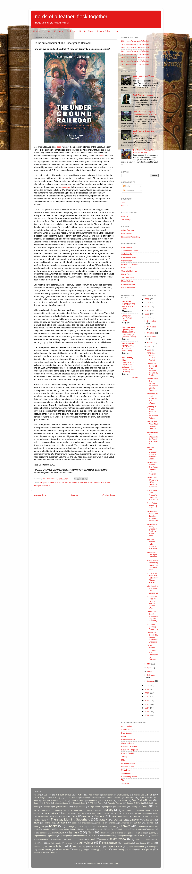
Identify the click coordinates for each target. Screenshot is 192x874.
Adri (80, 794)
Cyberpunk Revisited (50, 800)
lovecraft (71, 839)
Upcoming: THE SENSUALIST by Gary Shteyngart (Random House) (129, 333)
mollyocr (138, 839)
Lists (48, 31)
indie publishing (124, 836)
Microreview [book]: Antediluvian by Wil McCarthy (152, 616)
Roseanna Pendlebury (130, 237)
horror (95, 835)
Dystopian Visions (60, 803)
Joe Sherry (125, 220)
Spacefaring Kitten (129, 777)
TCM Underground (120, 816)
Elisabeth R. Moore (129, 746)
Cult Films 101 (144, 798)
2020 (147, 686)
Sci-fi (74, 816)
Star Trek (86, 816)
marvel (91, 839)
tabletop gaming (80, 850)
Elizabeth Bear (79, 803)
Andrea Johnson (128, 729)
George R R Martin (135, 803)
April (149, 668)
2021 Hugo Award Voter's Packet (135, 51)
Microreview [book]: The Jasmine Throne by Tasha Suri (152, 516)
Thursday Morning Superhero (152, 627)
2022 (147, 314)
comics (125, 826)
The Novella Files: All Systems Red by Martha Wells (152, 602)
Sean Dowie (126, 770)
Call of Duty (55, 798)
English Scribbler (128, 753)
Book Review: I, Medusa (143, 95)
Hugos (107, 807)
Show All (135, 377)
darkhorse (152, 829)
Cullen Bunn (128, 797)
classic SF (100, 827)
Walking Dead (120, 820)
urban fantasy (118, 850)
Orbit (116, 813)
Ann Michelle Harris (129, 251)
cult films (111, 829)
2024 (147, 306)
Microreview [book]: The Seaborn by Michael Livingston (152, 637)
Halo (149, 803)
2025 (147, 303)
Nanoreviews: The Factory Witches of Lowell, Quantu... (152, 384)
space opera (115, 846)
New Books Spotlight (100, 813)
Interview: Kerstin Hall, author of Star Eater (152, 544)
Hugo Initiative (79, 807)
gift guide (141, 833)
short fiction (96, 846)
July (149, 346)
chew (81, 826)
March (150, 671)
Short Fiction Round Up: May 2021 (152, 505)
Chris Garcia (126, 254)
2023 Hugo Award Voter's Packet (135, 48)
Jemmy (124, 757)
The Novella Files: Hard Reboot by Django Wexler (152, 577)
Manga (98, 810)
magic (81, 839)
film (90, 832)
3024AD (37, 795)
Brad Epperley (127, 733)
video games (145, 849)
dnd (51, 833)
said (59, 147)
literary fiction (42, 839)
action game (149, 820)
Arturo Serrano (94, 482)
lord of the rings (59, 839)
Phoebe (126, 813)
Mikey (123, 760)
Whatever (126, 316)
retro (144, 843)
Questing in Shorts (142, 813)
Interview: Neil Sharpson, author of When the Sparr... (152, 453)
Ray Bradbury (43, 816)
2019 (147, 689)
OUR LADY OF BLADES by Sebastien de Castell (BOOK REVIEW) (128, 367)
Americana (82, 482)
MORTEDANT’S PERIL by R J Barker (128, 306)
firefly (103, 833)
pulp (137, 843)
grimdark (53, 836)
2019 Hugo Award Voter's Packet (135, 58)
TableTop (136, 816)
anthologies (87, 823)
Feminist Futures (115, 803)
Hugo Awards (60, 806)
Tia (122, 780)
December (151, 321)
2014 (147, 708)
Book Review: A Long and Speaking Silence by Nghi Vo (145, 113)
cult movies (124, 829)
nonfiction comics (54, 843)
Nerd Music (82, 813)
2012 (147, 715)
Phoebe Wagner (128, 284)
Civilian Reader (129, 327)
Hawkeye (46, 807)
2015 (147, 704)
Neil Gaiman (68, 813)
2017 (147, 697)
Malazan (90, 810)
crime (74, 829)
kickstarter (154, 836)
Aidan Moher (126, 726)
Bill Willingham (107, 795)
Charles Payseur (128, 740)
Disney (36, 803)
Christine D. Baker (129, 257)
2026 (147, 299)
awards (112, 823)
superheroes (62, 849)
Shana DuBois (127, 773)
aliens (36, 822)
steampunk (153, 847)
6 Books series (63, 794)
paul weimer (85, 842)
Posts (126, 186)
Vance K (124, 206)
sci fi (152, 843)
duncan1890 (94, 863)
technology (94, 850)
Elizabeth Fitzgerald (129, 750)
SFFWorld (126, 302)
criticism (99, 829)
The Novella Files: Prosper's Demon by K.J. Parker (152, 495)
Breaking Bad (139, 795)
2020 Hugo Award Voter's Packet (135, 54)
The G (124, 202)
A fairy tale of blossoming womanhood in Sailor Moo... (152, 565)
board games (39, 826)
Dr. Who (47, 803)
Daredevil (93, 800)
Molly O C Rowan (128, 763)
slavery (45, 485)
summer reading (44, 850)
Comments (128, 191)
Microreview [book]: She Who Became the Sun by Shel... (152, 369)
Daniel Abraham (77, 800)
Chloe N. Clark (127, 743)
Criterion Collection (113, 798)
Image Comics (120, 807)
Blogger (114, 863)
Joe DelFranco (127, 278)
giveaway (152, 833)
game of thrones (116, 833)
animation (62, 822)
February (151, 675)
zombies (51, 852)
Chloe (85, 798)
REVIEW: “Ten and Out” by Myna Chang (128, 348)
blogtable (150, 823)
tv (49, 485)
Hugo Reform (95, 807)
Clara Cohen (126, 261)
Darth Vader (122, 800)
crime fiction (86, 829)
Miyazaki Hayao (143, 810)
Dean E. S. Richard (129, 264)
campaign (70, 826)
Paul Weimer (126, 233)
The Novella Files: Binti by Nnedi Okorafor (152, 425)
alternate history (56, 482)
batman (137, 822)
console (142, 826)
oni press (68, 843)
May (149, 664)
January (150, 681)
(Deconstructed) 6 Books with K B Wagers (152, 398)
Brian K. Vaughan (40, 798)
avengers (100, 823)
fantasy (74, 832)
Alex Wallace (126, 247)
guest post (65, 836)
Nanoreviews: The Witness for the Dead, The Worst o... (152, 438)
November (151, 327)
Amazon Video (70, 482)
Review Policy (103, 31)
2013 (147, 711)
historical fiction (80, 836)
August (150, 342)
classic (90, 827)
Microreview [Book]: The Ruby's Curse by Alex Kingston (152, 468)
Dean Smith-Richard (142, 800)
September (151, 336)
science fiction (54, 846)
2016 (147, 700)
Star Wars (100, 816)
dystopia (37, 485)
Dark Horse (107, 800)
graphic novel (39, 836)
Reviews (37, 31)
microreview (118, 839)
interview (139, 835)
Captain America (71, 797)
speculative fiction (136, 847)
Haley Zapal (126, 274)
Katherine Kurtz (61, 810)
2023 (147, 310)
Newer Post (40, 495)
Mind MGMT (127, 810)
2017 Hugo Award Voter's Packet (135, 64)
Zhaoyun (125, 783)
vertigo (132, 850)
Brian (123, 736)
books (53, 826)
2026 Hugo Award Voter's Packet (135, 41)
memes (103, 839)
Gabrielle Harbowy (129, 271)
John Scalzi (45, 810)
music (148, 839)
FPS (91, 803)
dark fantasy (138, 829)
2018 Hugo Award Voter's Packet (135, 61)
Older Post (108, 495)
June (149, 350)
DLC (65, 801)
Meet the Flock (86, 31)
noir (42, 843)
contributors (48, 829)
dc (35, 833)
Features (58, 31)
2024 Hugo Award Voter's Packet (135, 44)
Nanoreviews (51, 813)
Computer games (97, 797)
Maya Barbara (127, 281)
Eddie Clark (126, 268)
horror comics (109, 836)
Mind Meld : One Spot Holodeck (152, 554)
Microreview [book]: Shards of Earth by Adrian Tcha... (152, 530)
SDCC (55, 816)
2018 (147, 693)
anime (74, 823)
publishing (128, 843)
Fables (101, 803)
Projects (71, 31)
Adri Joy (124, 216)
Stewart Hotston (128, 288)
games (130, 833)
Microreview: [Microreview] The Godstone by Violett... (152, 482)
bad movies (124, 823)
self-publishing (79, 847)
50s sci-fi (47, 795)
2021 (147, 318)
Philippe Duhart (127, 767)
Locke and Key (76, 810)
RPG (156, 813)
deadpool (43, 833)
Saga (65, 816)
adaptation (44, 482)
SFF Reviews (128, 344)
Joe (144, 806)
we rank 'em (39, 852)
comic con (112, 826)
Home (117, 31)
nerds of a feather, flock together (71, 16)
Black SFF (105, 482)
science (37, 847)
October (150, 333)
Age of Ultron (94, 795)
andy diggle (49, 823)
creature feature (63, 829)
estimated (66, 187)
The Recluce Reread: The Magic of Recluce (143, 151)
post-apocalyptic (110, 842)
